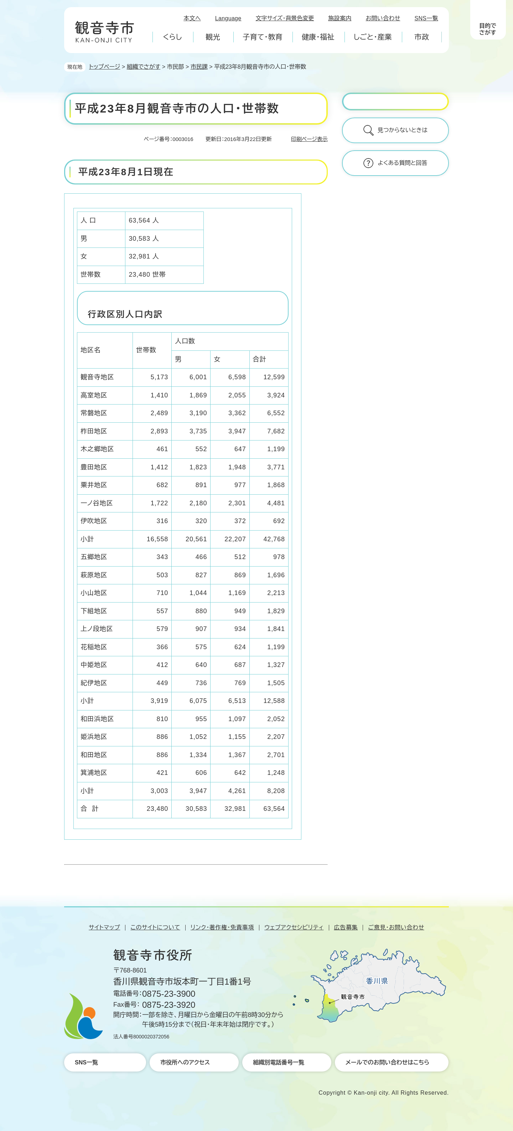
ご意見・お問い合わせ (396, 927)
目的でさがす (487, 29)
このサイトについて (155, 927)
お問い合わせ (383, 18)
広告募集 (346, 927)
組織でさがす (144, 67)
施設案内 (339, 18)
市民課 (199, 67)
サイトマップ (104, 927)
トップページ (104, 67)
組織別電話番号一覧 (278, 1062)
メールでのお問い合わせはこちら (387, 1062)
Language (228, 18)
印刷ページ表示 (309, 139)
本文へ (192, 18)
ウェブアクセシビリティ (293, 927)
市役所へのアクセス (185, 1062)
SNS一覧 (427, 18)
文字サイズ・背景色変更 (285, 18)
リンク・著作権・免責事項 (222, 927)
